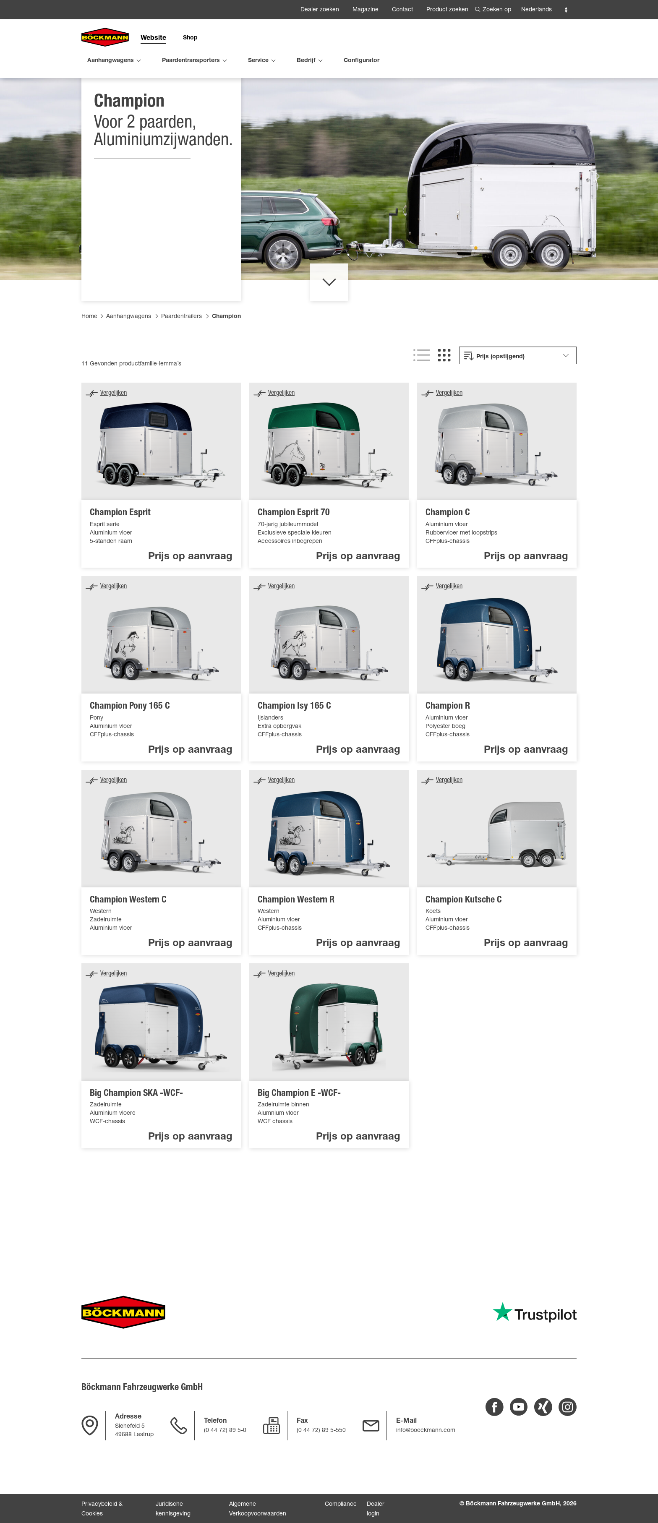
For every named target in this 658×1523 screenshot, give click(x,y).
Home (89, 361)
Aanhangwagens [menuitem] (110, 61)
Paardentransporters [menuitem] (191, 61)
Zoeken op (497, 10)
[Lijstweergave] (421, 400)
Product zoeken (447, 10)
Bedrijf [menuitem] (306, 61)
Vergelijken (113, 438)
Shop (190, 38)
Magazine (365, 10)
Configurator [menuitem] (361, 61)
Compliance (341, 1505)
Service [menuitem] (258, 61)
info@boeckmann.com (425, 1431)
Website (153, 38)
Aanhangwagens (128, 361)
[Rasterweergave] (444, 400)
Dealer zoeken (319, 10)
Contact (402, 10)
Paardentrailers (181, 361)
